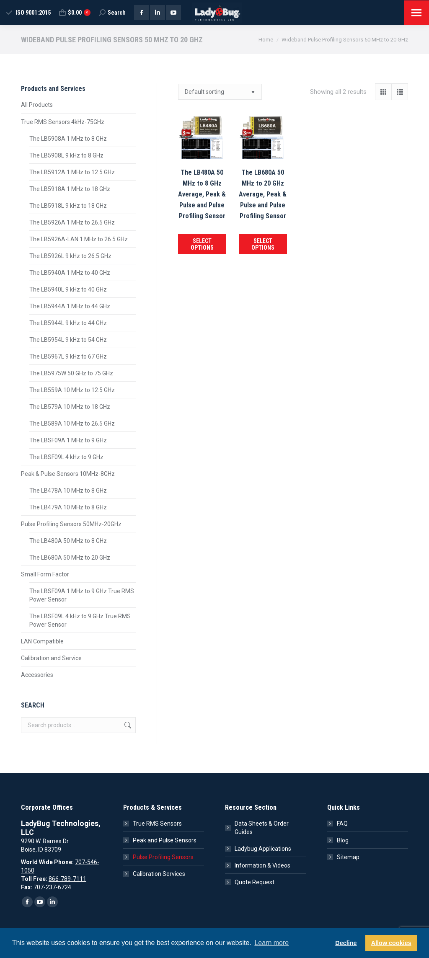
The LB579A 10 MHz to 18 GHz (69, 406)
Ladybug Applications (263, 848)
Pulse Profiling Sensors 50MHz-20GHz (71, 524)
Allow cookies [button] (391, 943)
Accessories (37, 674)
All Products (37, 104)
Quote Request (254, 882)
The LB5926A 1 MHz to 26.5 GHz (72, 222)
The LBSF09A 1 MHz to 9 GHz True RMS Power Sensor (81, 595)
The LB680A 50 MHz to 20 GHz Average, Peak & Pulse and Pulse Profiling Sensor (263, 194)
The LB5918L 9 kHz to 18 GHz (68, 205)
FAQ (342, 823)
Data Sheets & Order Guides (262, 827)
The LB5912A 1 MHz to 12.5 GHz (72, 172)
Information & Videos (262, 865)
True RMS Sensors (157, 823)
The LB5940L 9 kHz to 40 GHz (68, 289)
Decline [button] (346, 943)
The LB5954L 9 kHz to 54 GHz (68, 339)
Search (127, 725)
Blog (343, 840)
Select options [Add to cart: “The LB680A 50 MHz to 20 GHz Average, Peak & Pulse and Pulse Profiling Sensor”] (262, 244)
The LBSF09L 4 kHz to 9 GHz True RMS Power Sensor (80, 620)
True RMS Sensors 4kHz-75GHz (62, 122)
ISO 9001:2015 (28, 12)
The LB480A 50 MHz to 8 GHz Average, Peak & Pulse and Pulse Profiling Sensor (202, 194)
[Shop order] (220, 92)
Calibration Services (159, 873)
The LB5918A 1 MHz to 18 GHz (69, 189)
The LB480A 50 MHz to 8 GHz (68, 540)
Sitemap (348, 857)
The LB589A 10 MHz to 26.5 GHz (72, 423)
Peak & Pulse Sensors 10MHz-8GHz (68, 473)
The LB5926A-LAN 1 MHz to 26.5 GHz (78, 239)
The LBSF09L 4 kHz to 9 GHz (66, 457)
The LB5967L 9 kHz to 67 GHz (68, 356)
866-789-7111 (67, 878)
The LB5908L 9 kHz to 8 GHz (66, 155)
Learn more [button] (271, 942)
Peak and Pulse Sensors (164, 840)
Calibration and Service (51, 658)
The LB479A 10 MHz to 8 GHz (68, 507)
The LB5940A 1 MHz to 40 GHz (69, 272)
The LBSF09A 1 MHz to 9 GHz (68, 440)
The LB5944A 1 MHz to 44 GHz (69, 306)
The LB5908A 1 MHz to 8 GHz (68, 138)
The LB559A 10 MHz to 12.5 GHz (72, 390)
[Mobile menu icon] (416, 12)
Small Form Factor (45, 574)
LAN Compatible (42, 641)
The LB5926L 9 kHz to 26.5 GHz (70, 256)
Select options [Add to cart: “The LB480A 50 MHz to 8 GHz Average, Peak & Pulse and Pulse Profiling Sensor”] (202, 244)
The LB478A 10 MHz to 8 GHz (68, 490)
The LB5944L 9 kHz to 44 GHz (68, 323)
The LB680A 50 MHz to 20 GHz (69, 557)
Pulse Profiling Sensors (163, 857)
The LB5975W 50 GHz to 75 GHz (71, 373)
